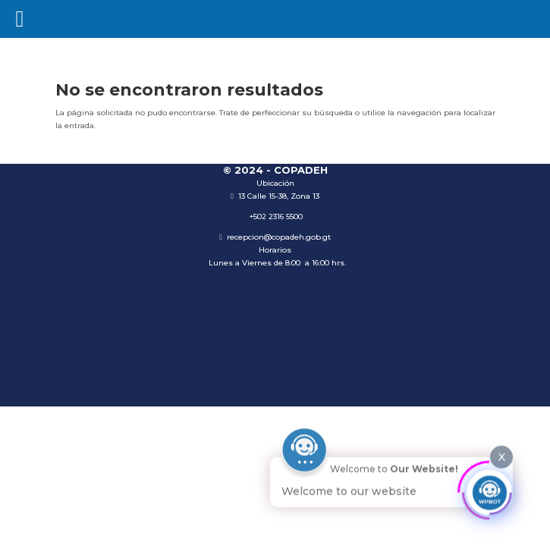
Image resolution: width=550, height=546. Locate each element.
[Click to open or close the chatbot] (489, 490)
